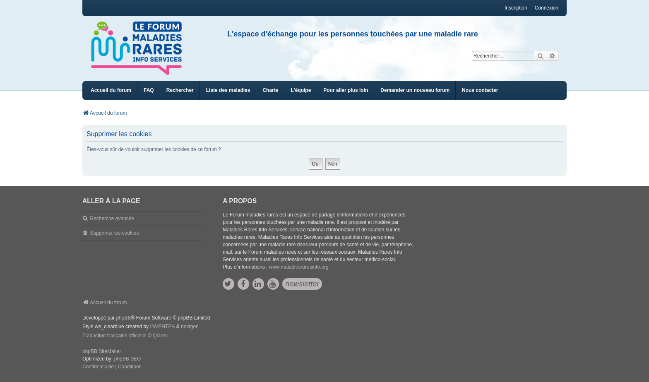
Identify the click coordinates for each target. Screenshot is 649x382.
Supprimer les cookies (114, 233)
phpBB (123, 318)
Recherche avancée (112, 218)
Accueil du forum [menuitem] (111, 90)
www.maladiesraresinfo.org (299, 267)
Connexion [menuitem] (546, 8)
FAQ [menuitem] (149, 90)
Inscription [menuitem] (516, 8)
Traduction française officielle (114, 336)
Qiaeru (160, 336)
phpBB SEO (127, 359)
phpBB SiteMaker (101, 351)
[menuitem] (228, 90)
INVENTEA (162, 326)
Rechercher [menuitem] (180, 90)
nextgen (190, 326)
